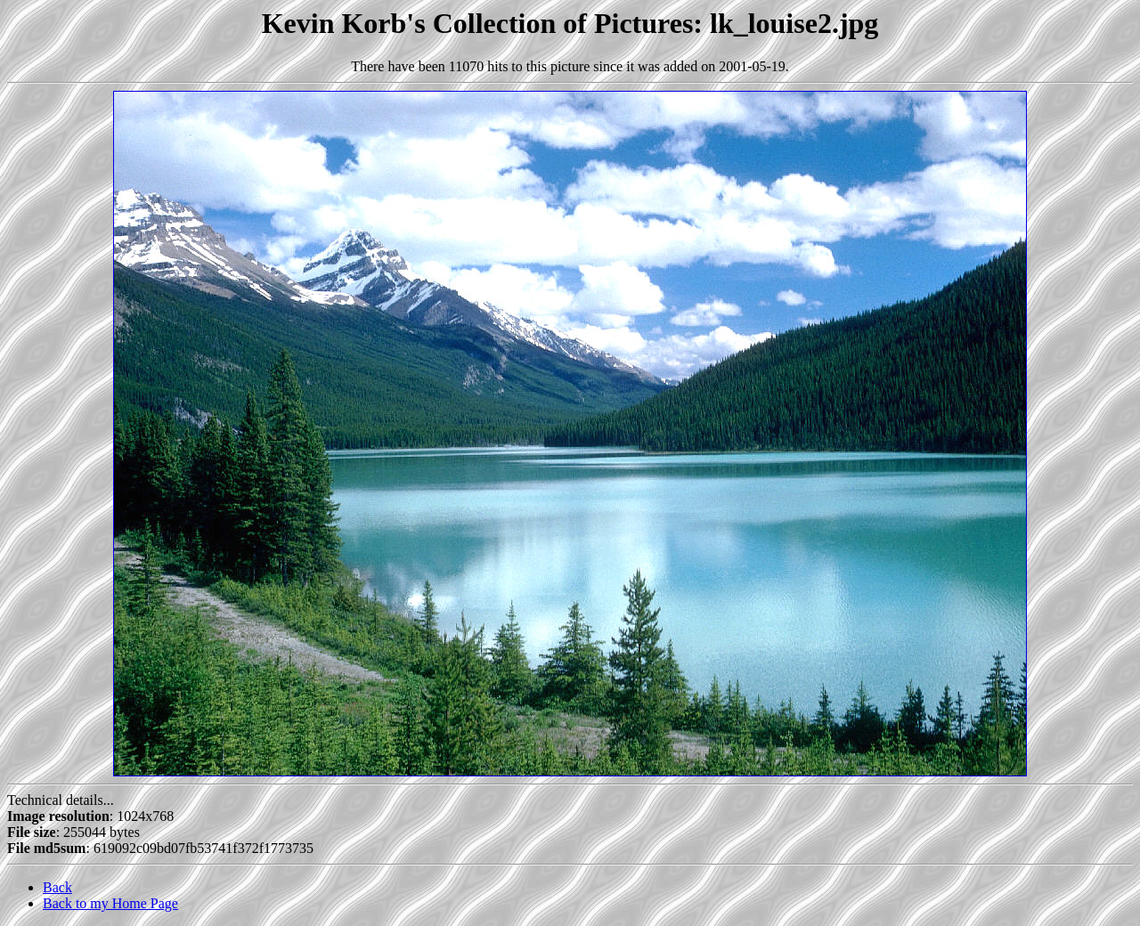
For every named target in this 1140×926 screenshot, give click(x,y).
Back (57, 887)
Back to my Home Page (110, 903)
